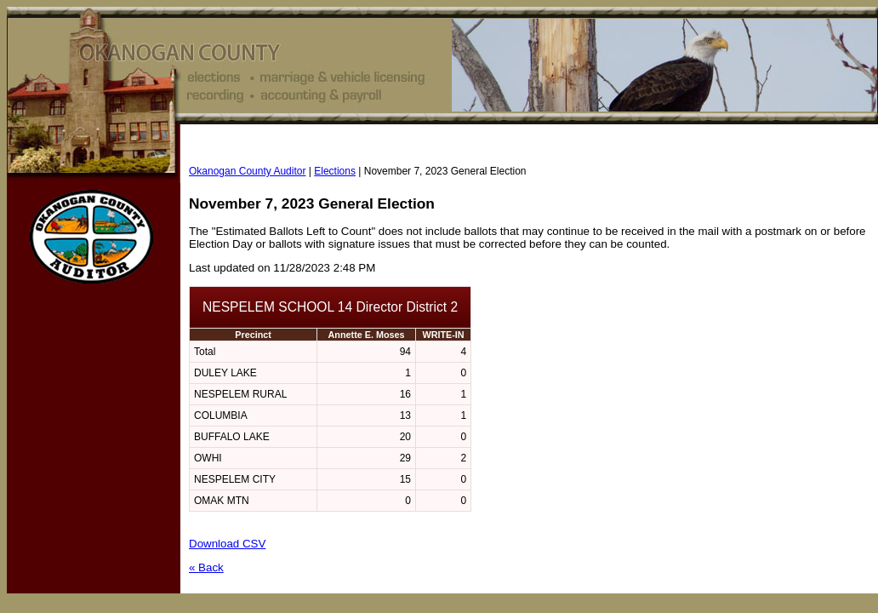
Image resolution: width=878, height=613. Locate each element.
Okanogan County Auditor (247, 171)
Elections (335, 171)
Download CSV (227, 543)
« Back (206, 567)
